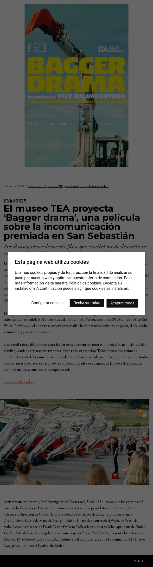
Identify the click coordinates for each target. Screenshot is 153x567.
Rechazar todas (87, 303)
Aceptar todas (122, 303)
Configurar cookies (47, 303)
